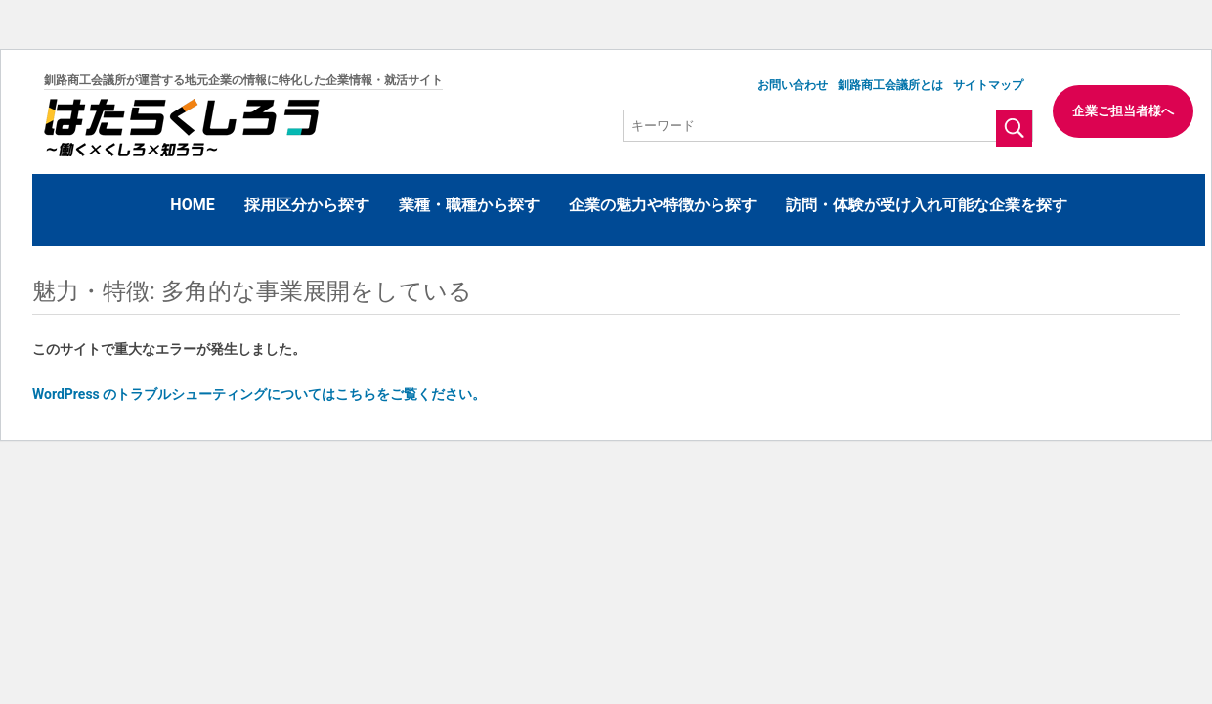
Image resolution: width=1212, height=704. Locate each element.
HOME (192, 205)
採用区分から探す (306, 205)
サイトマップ (988, 85)
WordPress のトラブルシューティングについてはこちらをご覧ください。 (259, 394)
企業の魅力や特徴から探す (663, 205)
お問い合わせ (793, 85)
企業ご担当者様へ (1123, 111)
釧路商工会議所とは (890, 85)
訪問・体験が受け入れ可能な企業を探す (926, 205)
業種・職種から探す (469, 205)
